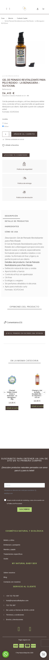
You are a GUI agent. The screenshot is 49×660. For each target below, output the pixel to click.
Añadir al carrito (24, 134)
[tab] (11, 216)
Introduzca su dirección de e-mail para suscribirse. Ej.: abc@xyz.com (20, 492)
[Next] (44, 392)
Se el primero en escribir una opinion (24, 333)
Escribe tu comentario (16, 155)
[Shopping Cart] (43, 654)
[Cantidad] (5, 134)
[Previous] (5, 392)
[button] (6, 8)
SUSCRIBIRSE (24, 509)
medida (5, 119)
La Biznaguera (10, 76)
